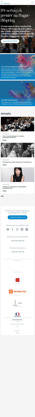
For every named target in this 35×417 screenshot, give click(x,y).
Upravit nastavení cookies (17, 319)
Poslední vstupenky (10, 41)
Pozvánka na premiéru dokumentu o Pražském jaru (17, 162)
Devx (18, 326)
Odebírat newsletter (17, 217)
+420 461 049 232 (17, 241)
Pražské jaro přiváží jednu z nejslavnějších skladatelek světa (14, 187)
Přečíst (4, 140)
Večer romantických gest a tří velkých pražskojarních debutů (13, 136)
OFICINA (17, 333)
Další (2, 196)
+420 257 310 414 (17, 252)
